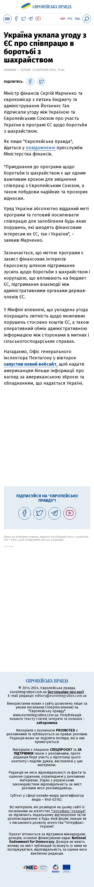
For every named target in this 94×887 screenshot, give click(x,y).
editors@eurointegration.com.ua (60, 696)
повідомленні (41, 147)
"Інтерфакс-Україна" (68, 811)
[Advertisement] (47, 435)
